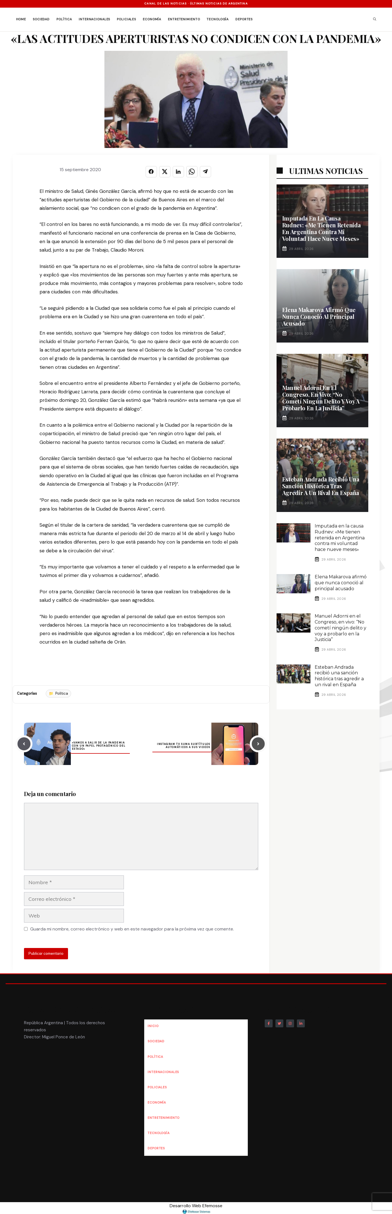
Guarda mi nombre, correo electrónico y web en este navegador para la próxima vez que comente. (132, 929)
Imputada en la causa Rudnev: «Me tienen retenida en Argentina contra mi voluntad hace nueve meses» (321, 228)
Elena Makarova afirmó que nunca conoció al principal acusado (319, 316)
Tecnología (218, 19)
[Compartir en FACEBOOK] (151, 171)
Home (21, 19)
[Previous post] (24, 743)
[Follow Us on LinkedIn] (301, 1023)
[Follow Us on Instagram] (290, 1023)
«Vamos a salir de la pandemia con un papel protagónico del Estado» (99, 746)
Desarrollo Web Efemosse (196, 1208)
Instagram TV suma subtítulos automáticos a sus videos (183, 745)
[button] (374, 19)
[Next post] (258, 743)
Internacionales (94, 19)
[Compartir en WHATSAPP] (192, 171)
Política (64, 19)
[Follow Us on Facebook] (269, 1023)
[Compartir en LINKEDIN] (178, 171)
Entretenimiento (184, 19)
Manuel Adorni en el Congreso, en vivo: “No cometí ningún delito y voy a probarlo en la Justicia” (321, 398)
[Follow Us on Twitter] (279, 1023)
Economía (152, 19)
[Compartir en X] (164, 171)
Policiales (126, 19)
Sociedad (41, 19)
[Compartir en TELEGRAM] (205, 171)
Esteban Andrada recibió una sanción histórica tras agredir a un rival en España (320, 485)
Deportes (244, 19)
